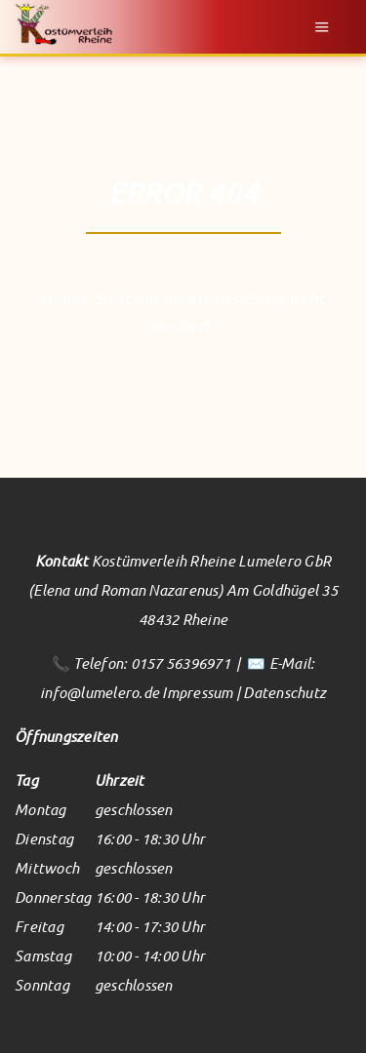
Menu (322, 27)
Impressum (197, 692)
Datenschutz (284, 692)
